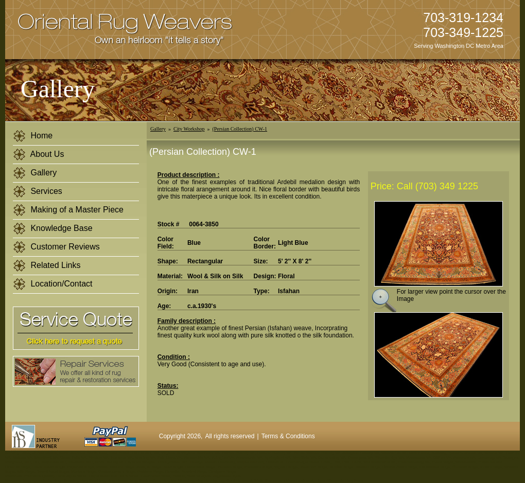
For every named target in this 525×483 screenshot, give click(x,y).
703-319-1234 (463, 17)
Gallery (35, 173)
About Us (38, 154)
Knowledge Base (53, 228)
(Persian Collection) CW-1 (239, 129)
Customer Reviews (56, 247)
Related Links (46, 265)
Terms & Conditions (288, 436)
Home (32, 136)
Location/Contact (53, 284)
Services (37, 191)
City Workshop (188, 129)
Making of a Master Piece (68, 210)
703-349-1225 (463, 32)
